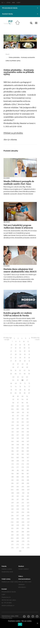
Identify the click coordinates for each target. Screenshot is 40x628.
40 (25, 361)
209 (18, 493)
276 (12, 548)
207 (28, 490)
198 (23, 483)
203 (28, 487)
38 (15, 361)
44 (22, 364)
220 (12, 503)
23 (15, 351)
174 (23, 464)
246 (23, 522)
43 (18, 364)
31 (29, 354)
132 (13, 432)
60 (13, 377)
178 (23, 467)
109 (18, 412)
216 (13, 499)
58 (24, 374)
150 (23, 445)
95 (27, 399)
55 (11, 374)
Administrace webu (8, 616)
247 (28, 522)
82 (29, 390)
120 (13, 422)
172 (13, 464)
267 (28, 538)
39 (20, 361)
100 (13, 406)
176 (13, 467)
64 (13, 380)
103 (28, 406)
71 (24, 383)
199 (28, 483)
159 (28, 451)
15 (24, 345)
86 (24, 393)
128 (13, 428)
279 (28, 548)
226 (23, 506)
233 (17, 512)
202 (23, 487)
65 (18, 380)
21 (29, 348)
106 (23, 409)
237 (17, 516)
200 (12, 487)
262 (23, 535)
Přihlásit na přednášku (13, 133)
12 (11, 345)
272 (12, 545)
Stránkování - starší (35, 339)
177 (18, 467)
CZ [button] (3, 2)
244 (12, 522)
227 (28, 506)
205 (17, 490)
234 (23, 512)
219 (28, 499)
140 (13, 438)
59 (29, 374)
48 (22, 367)
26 (29, 351)
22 (11, 351)
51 (15, 370)
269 (17, 541)
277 (17, 548)
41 (29, 361)
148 (13, 445)
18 (15, 348)
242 (23, 519)
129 (18, 428)
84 (15, 393)
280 (20, 551)
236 (12, 516)
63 (27, 377)
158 (23, 451)
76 (24, 387)
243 (28, 519)
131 (28, 428)
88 (13, 396)
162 (23, 454)
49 (27, 367)
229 (17, 509)
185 (18, 474)
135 (28, 432)
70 (20, 383)
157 (18, 451)
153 (18, 448)
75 (20, 387)
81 (24, 390)
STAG (8, 2)
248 (12, 525)
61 (18, 377)
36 (29, 358)
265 (17, 538)
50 (11, 370)
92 (13, 399)
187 (28, 474)
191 (28, 477)
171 (28, 461)
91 (27, 396)
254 (23, 528)
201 (18, 487)
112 (13, 416)
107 (28, 409)
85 (20, 393)
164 (12, 458)
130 (23, 428)
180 (13, 470)
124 (13, 425)
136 (13, 435)
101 (18, 406)
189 (18, 477)
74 (15, 387)
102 (23, 406)
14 (20, 345)
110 (23, 412)
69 (16, 383)
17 (11, 348)
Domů (7, 54)
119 (27, 419)
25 (24, 351)
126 (23, 425)
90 (22, 396)
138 (23, 435)
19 (20, 348)
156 (13, 451)
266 (23, 538)
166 (23, 458)
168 (13, 461)
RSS (16, 616)
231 (28, 509)
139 (28, 435)
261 (18, 535)
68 (11, 383)
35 (24, 358)
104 (12, 409)
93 (18, 399)
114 (23, 416)
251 (28, 525)
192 (12, 480)
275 (28, 545)
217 (18, 499)
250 (23, 525)
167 (28, 458)
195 (28, 480)
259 (28, 532)
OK (20, 624)
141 (18, 438)
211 (28, 493)
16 (28, 345)
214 (23, 496)
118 (22, 419)
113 (18, 416)
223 (28, 503)
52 (20, 370)
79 (16, 390)
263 (28, 535)
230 (23, 509)
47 (18, 367)
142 (23, 438)
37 (11, 361)
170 (23, 461)
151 (28, 445)
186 (23, 474)
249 (17, 525)
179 (28, 467)
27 (11, 354)
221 (18, 503)
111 (28, 412)
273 (17, 545)
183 (28, 470)
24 (20, 351)
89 (18, 396)
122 (23, 422)
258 (23, 532)
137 (18, 435)
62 (22, 377)
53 (24, 370)
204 (12, 490)
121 (18, 422)
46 (13, 367)
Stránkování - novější (8, 339)
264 (12, 538)
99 (27, 403)
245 (17, 522)
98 (22, 403)
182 (23, 470)
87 (29, 393)
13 (15, 345)
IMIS (13, 2)
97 (18, 403)
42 (13, 364)
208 (12, 493)
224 (12, 506)
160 (13, 454)
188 (13, 477)
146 (23, 441)
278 (23, 548)
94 (22, 399)
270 (23, 541)
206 (23, 490)
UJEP (18, 2)
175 (28, 464)
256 (12, 532)
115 (27, 416)
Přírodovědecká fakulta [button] (20, 8)
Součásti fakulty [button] (20, 14)
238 (23, 516)
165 (18, 458)
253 (17, 528)
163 (28, 454)
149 (18, 445)
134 (23, 432)
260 (12, 535)
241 (18, 519)
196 (12, 483)
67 (27, 380)
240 (12, 519)
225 (17, 506)
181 (18, 470)
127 (28, 425)
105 (18, 409)
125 (18, 425)
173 (18, 464)
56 (15, 374)
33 (15, 358)
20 (24, 348)
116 (13, 419)
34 (20, 358)
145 (18, 441)
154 (23, 448)
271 (28, 541)
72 (29, 383)
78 (11, 390)
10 (24, 341)
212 (13, 496)
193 (18, 480)
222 (23, 503)
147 (28, 441)
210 (23, 493)
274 (23, 545)
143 (28, 438)
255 (28, 528)
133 (18, 432)
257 (17, 532)
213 (18, 496)
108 (13, 412)
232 (12, 512)
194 (23, 480)
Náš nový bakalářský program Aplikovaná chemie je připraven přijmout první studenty (18, 227)
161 (18, 454)
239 (28, 516)
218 (23, 499)
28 (15, 354)
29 (20, 354)
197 (18, 483)
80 (20, 390)
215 (28, 496)
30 (25, 354)
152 (13, 448)
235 (28, 512)
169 (18, 461)
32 (11, 358)
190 (23, 477)
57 (20, 374)
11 (28, 341)
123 (28, 422)
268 (12, 541)
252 (12, 528)
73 (11, 387)
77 (29, 387)
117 (18, 419)
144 (12, 441)
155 (28, 448)
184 (13, 474)
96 (13, 403)
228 (12, 509)
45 (27, 364)
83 (11, 393)
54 (29, 370)
